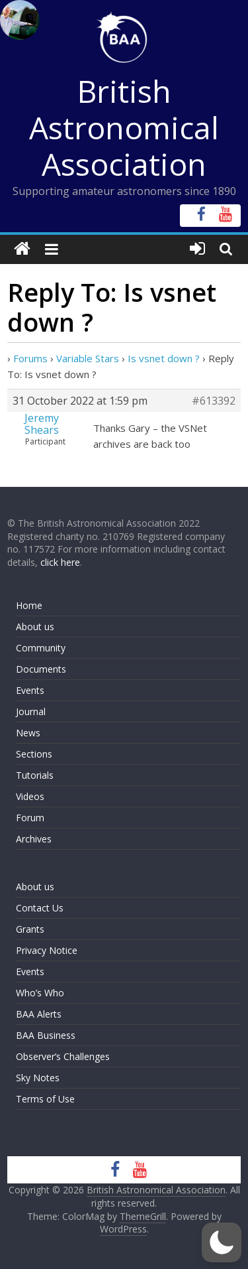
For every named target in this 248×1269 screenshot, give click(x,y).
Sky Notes (38, 1077)
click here (60, 562)
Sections (34, 754)
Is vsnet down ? (164, 358)
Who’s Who (40, 992)
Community (40, 647)
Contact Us (39, 908)
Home (29, 605)
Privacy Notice (46, 950)
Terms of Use (45, 1099)
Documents (41, 669)
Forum (30, 817)
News (28, 732)
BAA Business (45, 1035)
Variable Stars (87, 358)
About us (35, 626)
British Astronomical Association (124, 127)
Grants (30, 929)
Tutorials (35, 775)
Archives (34, 839)
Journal (31, 711)
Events (30, 690)
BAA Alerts (39, 1014)
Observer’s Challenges (63, 1056)
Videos (30, 796)
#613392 (213, 401)
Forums (30, 358)
